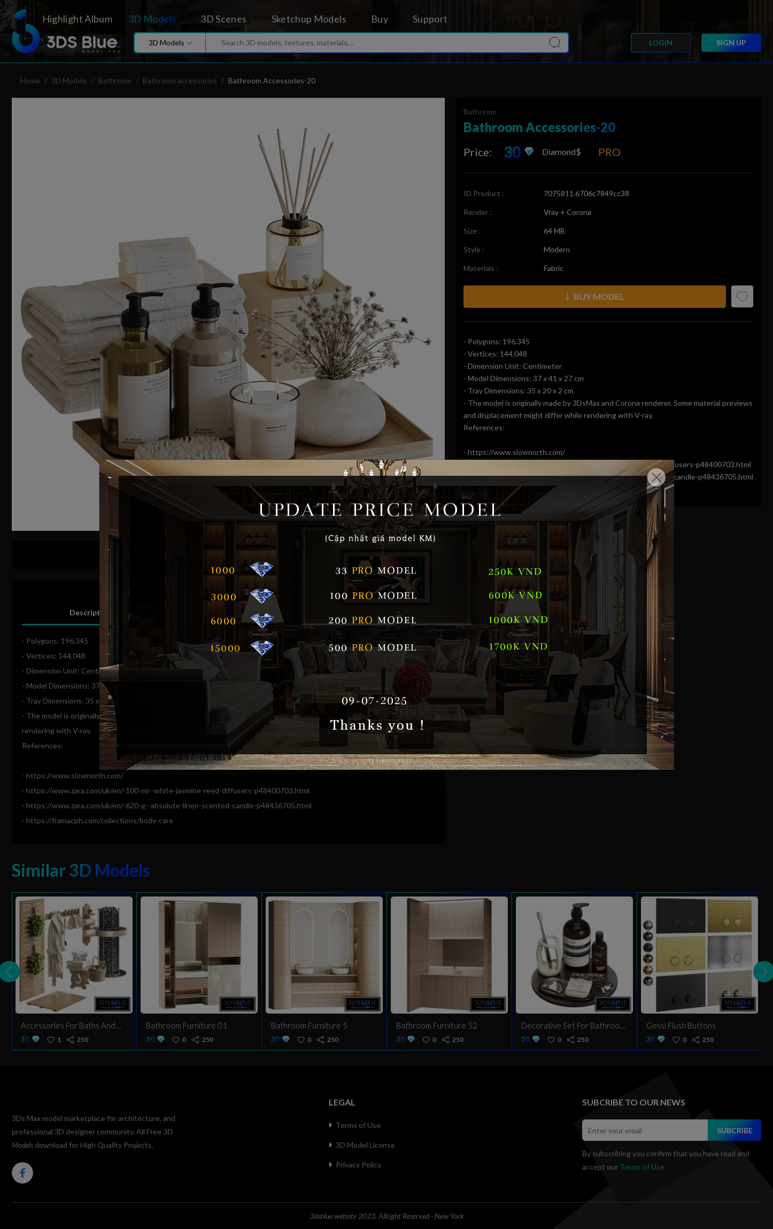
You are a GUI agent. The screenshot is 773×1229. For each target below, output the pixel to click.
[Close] (656, 477)
